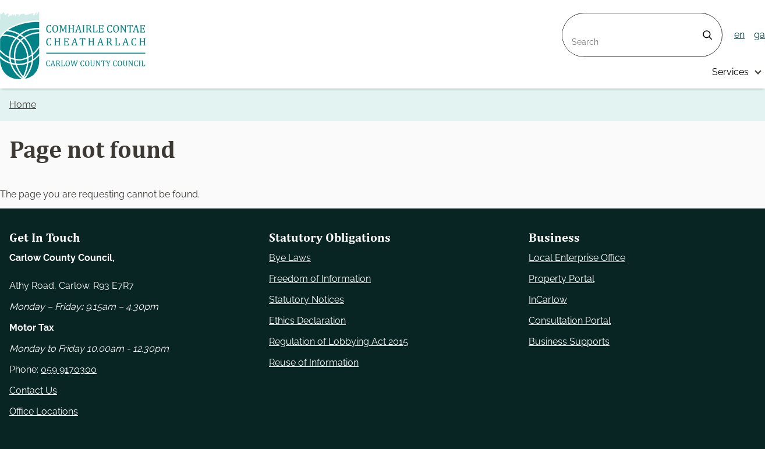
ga (759, 34)
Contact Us (33, 390)
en (739, 34)
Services (730, 71)
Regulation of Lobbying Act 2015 (338, 341)
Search (577, 20)
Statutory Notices (306, 299)
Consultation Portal (570, 320)
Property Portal (561, 278)
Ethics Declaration (307, 320)
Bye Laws (290, 257)
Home (22, 104)
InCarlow (548, 299)
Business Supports (569, 341)
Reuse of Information (314, 362)
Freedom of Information (320, 278)
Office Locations (43, 411)
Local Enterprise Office (577, 257)
